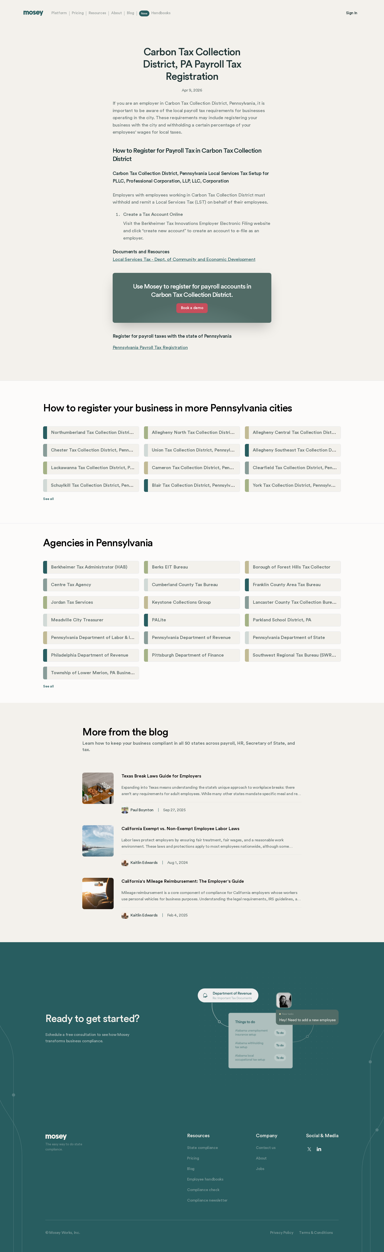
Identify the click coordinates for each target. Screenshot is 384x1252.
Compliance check (203, 1190)
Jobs (260, 1169)
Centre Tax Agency (71, 584)
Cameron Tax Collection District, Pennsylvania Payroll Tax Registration (226, 467)
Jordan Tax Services (72, 602)
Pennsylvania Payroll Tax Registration (150, 347)
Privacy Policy (281, 1233)
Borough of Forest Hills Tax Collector (291, 567)
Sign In (351, 13)
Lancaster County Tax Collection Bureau (295, 602)
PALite (159, 620)
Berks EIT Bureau (170, 567)
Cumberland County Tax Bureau (185, 584)
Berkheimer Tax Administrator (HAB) (89, 567)
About (116, 13)
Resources (97, 13)
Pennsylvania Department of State (289, 637)
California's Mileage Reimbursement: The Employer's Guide (182, 881)
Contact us (265, 1148)
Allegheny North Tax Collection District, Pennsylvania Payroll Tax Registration (233, 432)
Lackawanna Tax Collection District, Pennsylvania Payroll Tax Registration (128, 467)
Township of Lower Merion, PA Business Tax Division (106, 673)
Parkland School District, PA (282, 620)
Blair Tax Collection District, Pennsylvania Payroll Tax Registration (221, 485)
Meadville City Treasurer (77, 620)
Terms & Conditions (316, 1233)
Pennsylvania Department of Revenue (191, 637)
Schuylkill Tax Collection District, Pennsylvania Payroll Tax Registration (125, 485)
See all (48, 499)
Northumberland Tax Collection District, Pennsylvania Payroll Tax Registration (132, 432)
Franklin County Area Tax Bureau (287, 584)
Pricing (78, 13)
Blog (130, 13)
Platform (59, 13)
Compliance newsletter (207, 1200)
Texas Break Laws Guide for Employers (161, 776)
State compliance (202, 1148)
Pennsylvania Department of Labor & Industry (98, 637)
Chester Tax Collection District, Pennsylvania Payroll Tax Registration (124, 450)
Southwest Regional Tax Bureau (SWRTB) (296, 655)
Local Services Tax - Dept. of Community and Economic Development (184, 259)
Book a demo (192, 308)
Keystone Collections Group (181, 602)
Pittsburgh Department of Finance (188, 655)
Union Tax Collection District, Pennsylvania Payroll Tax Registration (222, 450)
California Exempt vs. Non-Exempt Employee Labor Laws (180, 828)
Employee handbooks (205, 1179)
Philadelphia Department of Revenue (89, 655)
